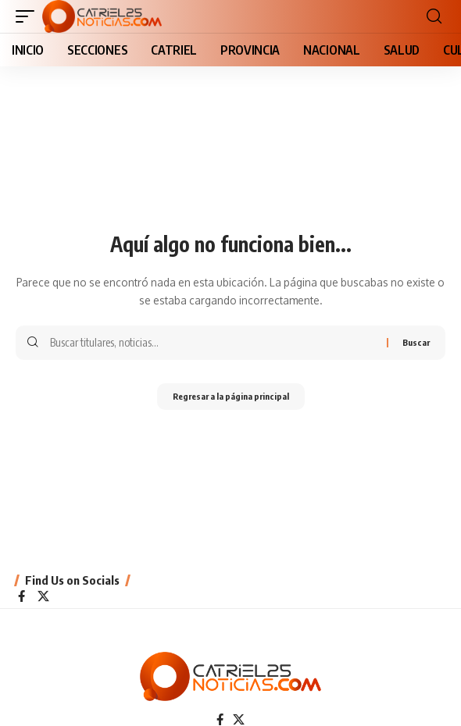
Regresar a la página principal (231, 396)
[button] (29, 16)
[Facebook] (21, 597)
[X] (43, 597)
